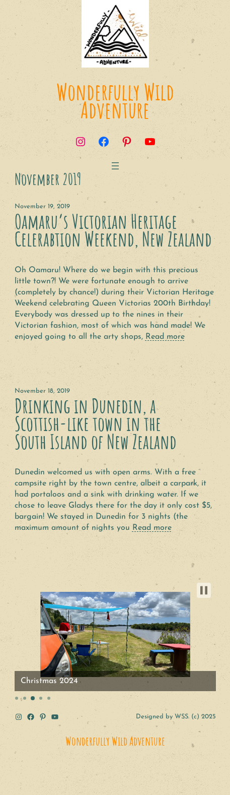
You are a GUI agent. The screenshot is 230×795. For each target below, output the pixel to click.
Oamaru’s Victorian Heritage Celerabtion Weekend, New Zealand (113, 230)
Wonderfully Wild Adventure (115, 100)
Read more (165, 337)
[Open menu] (115, 166)
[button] (204, 590)
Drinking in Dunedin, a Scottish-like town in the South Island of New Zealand (96, 423)
